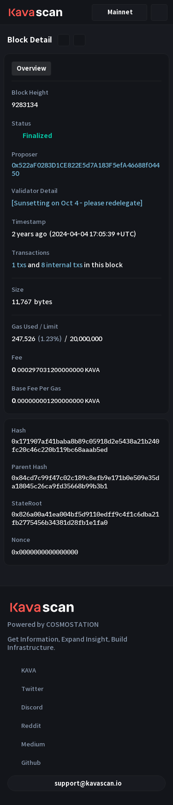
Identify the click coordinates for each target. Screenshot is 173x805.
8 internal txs (62, 265)
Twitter (25, 688)
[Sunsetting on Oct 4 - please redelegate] (77, 203)
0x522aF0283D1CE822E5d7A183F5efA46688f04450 (85, 169)
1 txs (19, 265)
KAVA (21, 670)
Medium (26, 744)
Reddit (24, 725)
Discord (25, 707)
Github (24, 762)
